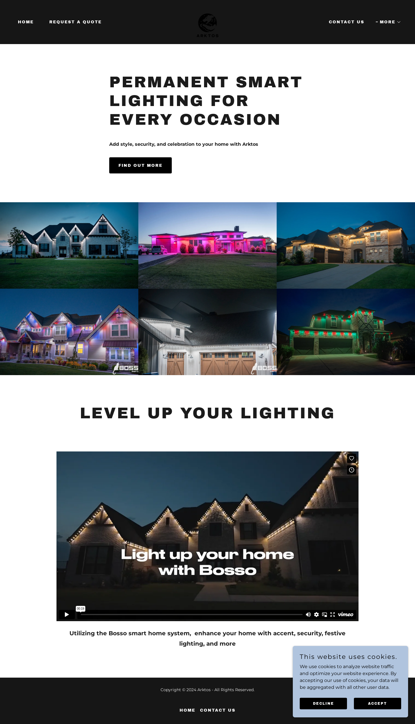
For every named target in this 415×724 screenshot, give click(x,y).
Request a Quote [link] (75, 22)
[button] (388, 22)
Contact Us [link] (346, 22)
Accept (377, 703)
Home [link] (26, 22)
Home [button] (187, 710)
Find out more (140, 165)
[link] (208, 21)
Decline (323, 703)
